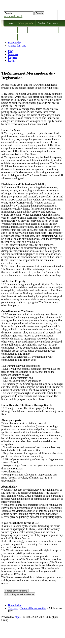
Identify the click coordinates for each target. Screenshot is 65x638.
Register (12, 57)
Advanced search (13, 16)
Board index (14, 42)
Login (11, 60)
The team (13, 608)
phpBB (18, 617)
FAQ (10, 51)
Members (13, 54)
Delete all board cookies (33, 608)
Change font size (17, 45)
